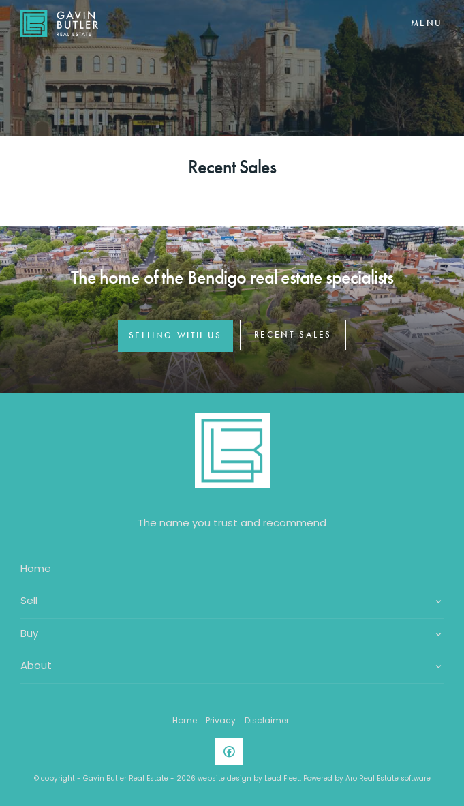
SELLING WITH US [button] (175, 335)
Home (35, 570)
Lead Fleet (282, 779)
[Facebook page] (232, 754)
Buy (29, 634)
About (36, 666)
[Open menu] (427, 23)
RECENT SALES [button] (293, 334)
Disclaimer (267, 721)
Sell (28, 602)
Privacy (221, 721)
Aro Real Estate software (388, 779)
